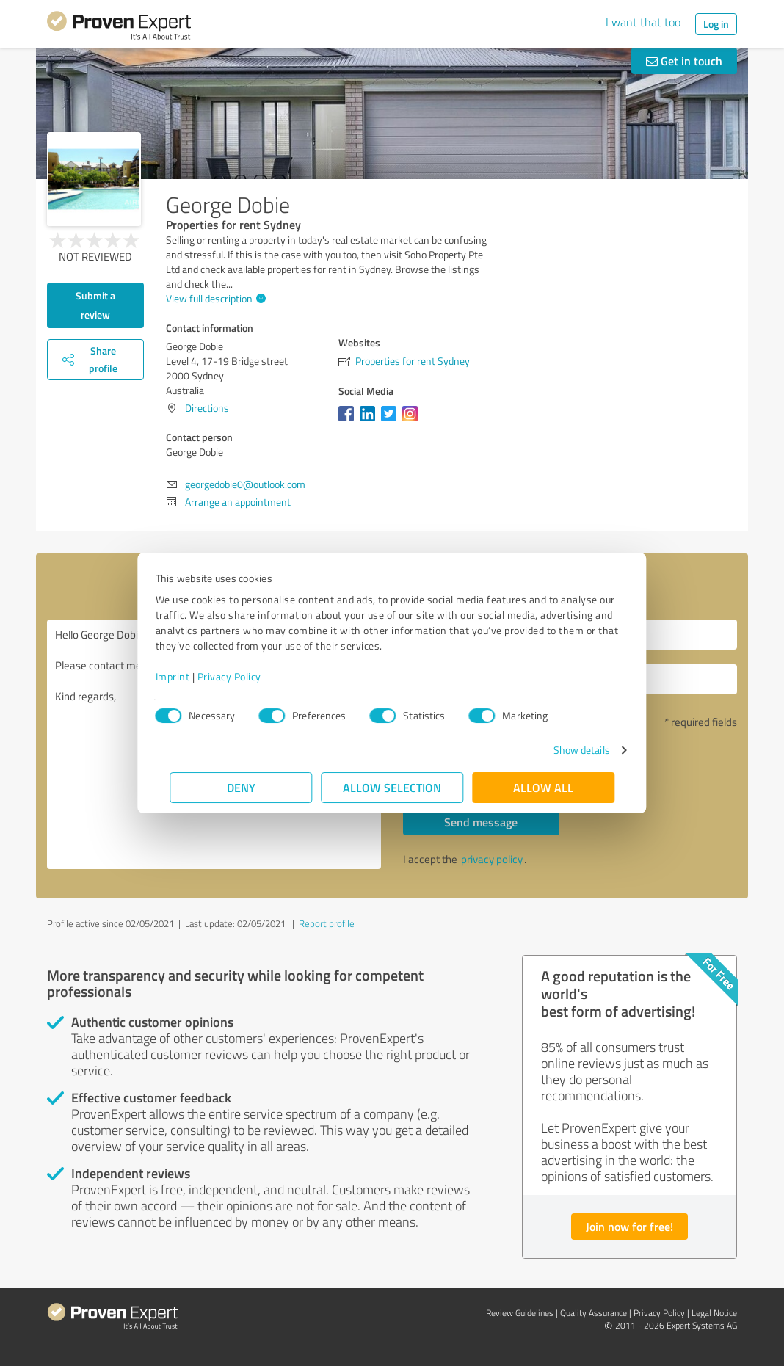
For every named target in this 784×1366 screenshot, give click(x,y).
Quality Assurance (593, 1313)
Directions (207, 408)
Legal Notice (714, 1313)
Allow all (543, 787)
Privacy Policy (243, 676)
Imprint (187, 676)
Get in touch (684, 60)
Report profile (327, 923)
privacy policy (492, 859)
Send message (481, 821)
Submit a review (95, 304)
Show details (567, 750)
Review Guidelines (519, 1313)
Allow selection (392, 787)
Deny (241, 787)
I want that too (643, 22)
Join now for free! (629, 1226)
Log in (716, 24)
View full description (214, 298)
